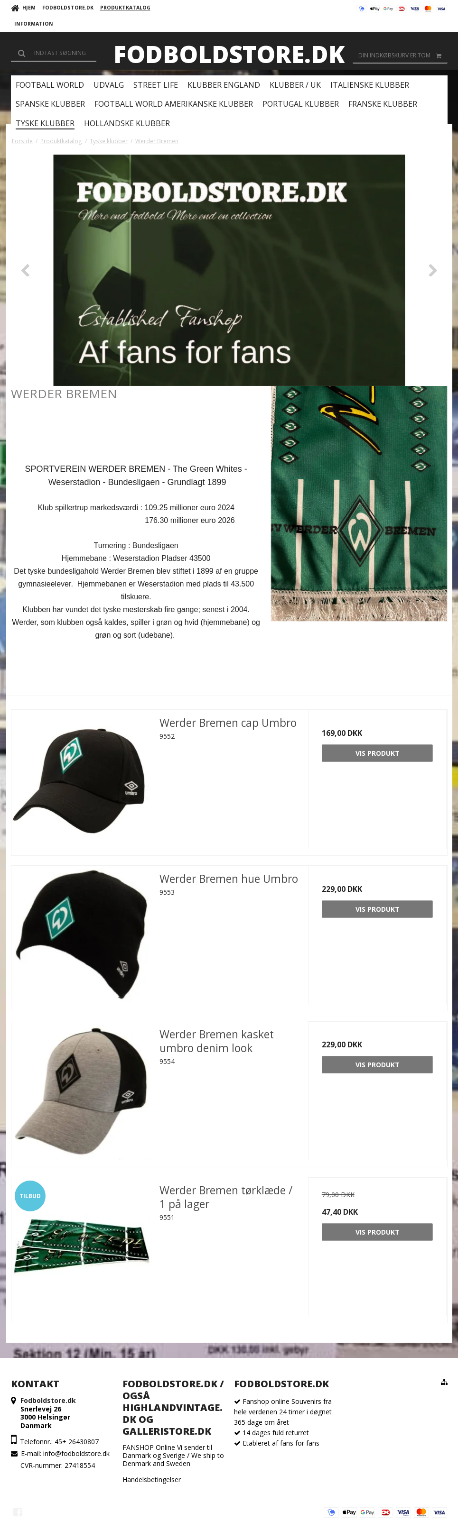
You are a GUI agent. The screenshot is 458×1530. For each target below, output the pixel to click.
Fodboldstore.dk (229, 54)
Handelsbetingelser (151, 1479)
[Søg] (53, 53)
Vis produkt (377, 753)
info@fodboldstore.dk (76, 1453)
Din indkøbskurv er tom (403, 55)
